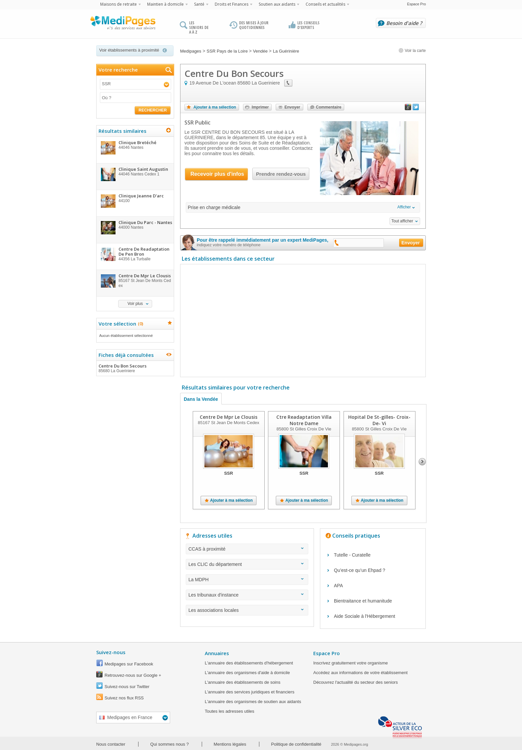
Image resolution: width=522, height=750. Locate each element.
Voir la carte (412, 50)
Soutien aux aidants (277, 4)
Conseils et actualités (325, 4)
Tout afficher (402, 221)
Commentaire (329, 107)
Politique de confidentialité (296, 744)
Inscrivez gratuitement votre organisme (350, 662)
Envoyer (292, 107)
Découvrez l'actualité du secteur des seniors (355, 682)
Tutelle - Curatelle (352, 555)
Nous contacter (110, 744)
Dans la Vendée (201, 399)
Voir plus (135, 303)
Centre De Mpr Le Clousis (228, 417)
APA (338, 585)
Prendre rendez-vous (281, 174)
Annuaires (217, 653)
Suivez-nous (111, 652)
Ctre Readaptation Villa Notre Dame (304, 420)
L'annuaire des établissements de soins (242, 682)
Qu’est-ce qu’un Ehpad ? (359, 570)
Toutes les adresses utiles (229, 711)
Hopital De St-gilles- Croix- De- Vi (379, 420)
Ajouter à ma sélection (214, 107)
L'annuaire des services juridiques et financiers (249, 691)
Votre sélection (120, 323)
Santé (199, 4)
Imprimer (260, 107)
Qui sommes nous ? (169, 744)
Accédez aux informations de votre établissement (360, 672)
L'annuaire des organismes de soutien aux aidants (253, 701)
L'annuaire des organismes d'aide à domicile (247, 672)
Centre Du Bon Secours (135, 368)
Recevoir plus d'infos (217, 174)
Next (422, 461)
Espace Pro (416, 4)
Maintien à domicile (165, 4)
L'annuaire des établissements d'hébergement (249, 662)
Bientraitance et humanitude (363, 601)
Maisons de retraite (118, 4)
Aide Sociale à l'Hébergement (364, 616)
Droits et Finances (231, 4)
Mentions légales (230, 744)
